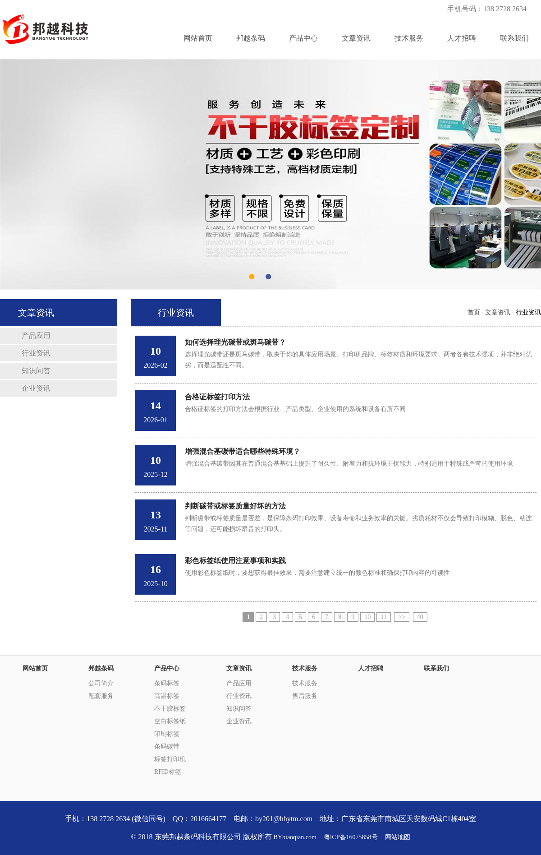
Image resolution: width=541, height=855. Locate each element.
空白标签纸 (170, 721)
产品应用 (36, 335)
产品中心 (303, 38)
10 (367, 617)
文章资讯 (356, 38)
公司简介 (101, 683)
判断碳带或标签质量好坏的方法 (235, 506)
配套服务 (101, 696)
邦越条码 (250, 38)
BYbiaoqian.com (295, 837)
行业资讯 (36, 353)
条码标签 (166, 683)
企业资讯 (36, 388)
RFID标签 (167, 771)
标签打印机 (170, 759)
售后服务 (304, 696)
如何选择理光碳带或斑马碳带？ (235, 342)
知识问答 (36, 370)
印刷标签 (166, 733)
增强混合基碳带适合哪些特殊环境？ (242, 451)
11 (383, 617)
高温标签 (166, 696)
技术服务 (408, 38)
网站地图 (397, 837)
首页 (474, 312)
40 (420, 617)
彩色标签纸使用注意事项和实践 (235, 560)
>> (401, 617)
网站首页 (197, 38)
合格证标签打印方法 (217, 397)
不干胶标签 (170, 708)
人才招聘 (461, 38)
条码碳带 (166, 746)
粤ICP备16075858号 (351, 837)
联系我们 (514, 38)
